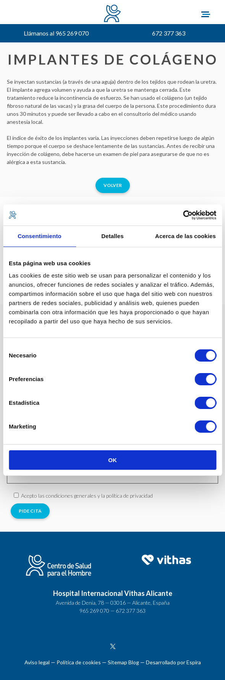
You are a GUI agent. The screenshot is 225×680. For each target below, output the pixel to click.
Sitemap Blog (123, 662)
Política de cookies (79, 662)
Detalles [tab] (112, 236)
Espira (193, 662)
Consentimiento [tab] (40, 236)
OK (112, 460)
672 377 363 (168, 33)
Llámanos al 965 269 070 (56, 33)
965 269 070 (94, 610)
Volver (113, 185)
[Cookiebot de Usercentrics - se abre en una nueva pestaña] (182, 215)
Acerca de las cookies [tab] (185, 236)
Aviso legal (37, 662)
